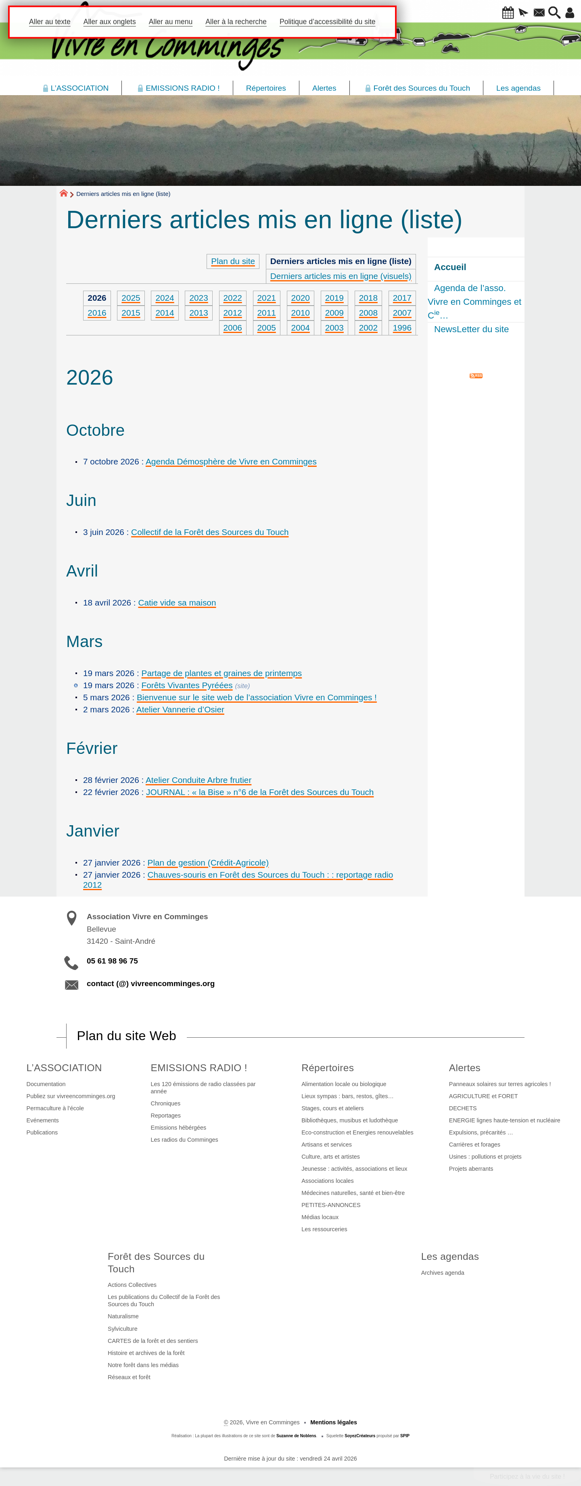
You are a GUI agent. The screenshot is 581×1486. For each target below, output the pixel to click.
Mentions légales (333, 1422)
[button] (496, 13)
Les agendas (450, 1256)
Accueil (450, 267)
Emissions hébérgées (179, 1127)
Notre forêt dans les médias (143, 1365)
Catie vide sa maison (177, 602)
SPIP (405, 1436)
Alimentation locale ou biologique (343, 1084)
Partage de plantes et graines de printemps (222, 673)
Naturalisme (123, 1316)
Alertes (465, 1067)
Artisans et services (326, 1144)
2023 (198, 297)
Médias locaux (320, 1217)
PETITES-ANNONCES (330, 1205)
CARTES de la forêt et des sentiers (153, 1341)
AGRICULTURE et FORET (483, 1096)
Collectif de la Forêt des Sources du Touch (209, 532)
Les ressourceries (324, 1229)
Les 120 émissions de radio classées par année (203, 1088)
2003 (334, 327)
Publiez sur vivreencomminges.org (71, 1096)
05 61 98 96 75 (112, 961)
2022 (233, 297)
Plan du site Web (126, 1035)
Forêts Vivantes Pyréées (187, 685)
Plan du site (233, 261)
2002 (368, 327)
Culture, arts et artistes (330, 1156)
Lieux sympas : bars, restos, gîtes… (347, 1096)
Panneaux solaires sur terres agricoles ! (500, 1084)
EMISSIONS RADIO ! (199, 1067)
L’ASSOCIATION (64, 1067)
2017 (402, 297)
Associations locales (327, 1181)
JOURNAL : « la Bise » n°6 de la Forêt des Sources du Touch (260, 792)
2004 (300, 327)
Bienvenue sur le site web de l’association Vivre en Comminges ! (257, 697)
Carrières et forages (474, 1144)
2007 (402, 312)
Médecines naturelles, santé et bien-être (353, 1193)
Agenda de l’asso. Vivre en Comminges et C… (474, 301)
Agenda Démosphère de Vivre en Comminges (231, 461)
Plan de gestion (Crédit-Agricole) (208, 862)
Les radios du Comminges (184, 1139)
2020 (300, 297)
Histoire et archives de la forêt (146, 1353)
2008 (368, 312)
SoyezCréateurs (360, 1436)
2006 (233, 327)
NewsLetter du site (471, 329)
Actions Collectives (132, 1285)
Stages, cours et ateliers (332, 1108)
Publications (42, 1132)
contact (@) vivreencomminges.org (151, 983)
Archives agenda (442, 1273)
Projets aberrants (471, 1168)
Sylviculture (123, 1329)
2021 (266, 297)
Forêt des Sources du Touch (156, 1262)
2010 (300, 312)
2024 (164, 297)
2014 (164, 312)
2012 (233, 312)
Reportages (166, 1115)
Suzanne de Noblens (296, 1436)
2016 (97, 312)
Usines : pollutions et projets (485, 1156)
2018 (368, 297)
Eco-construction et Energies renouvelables (357, 1132)
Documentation (46, 1084)
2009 (334, 312)
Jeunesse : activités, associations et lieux (354, 1168)
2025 (130, 297)
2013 (198, 312)
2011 (266, 312)
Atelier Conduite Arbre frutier (198, 780)
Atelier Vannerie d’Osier (180, 709)
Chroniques (166, 1103)
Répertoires (327, 1067)
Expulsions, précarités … (481, 1132)
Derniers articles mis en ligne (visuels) (341, 276)
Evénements (43, 1120)
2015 (130, 312)
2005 (266, 327)
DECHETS (463, 1108)
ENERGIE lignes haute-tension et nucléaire (504, 1120)
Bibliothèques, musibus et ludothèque (349, 1120)
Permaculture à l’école (55, 1108)
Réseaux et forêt (129, 1377)
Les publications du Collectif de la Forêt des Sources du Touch (164, 1300)
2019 (334, 297)
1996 (402, 327)
